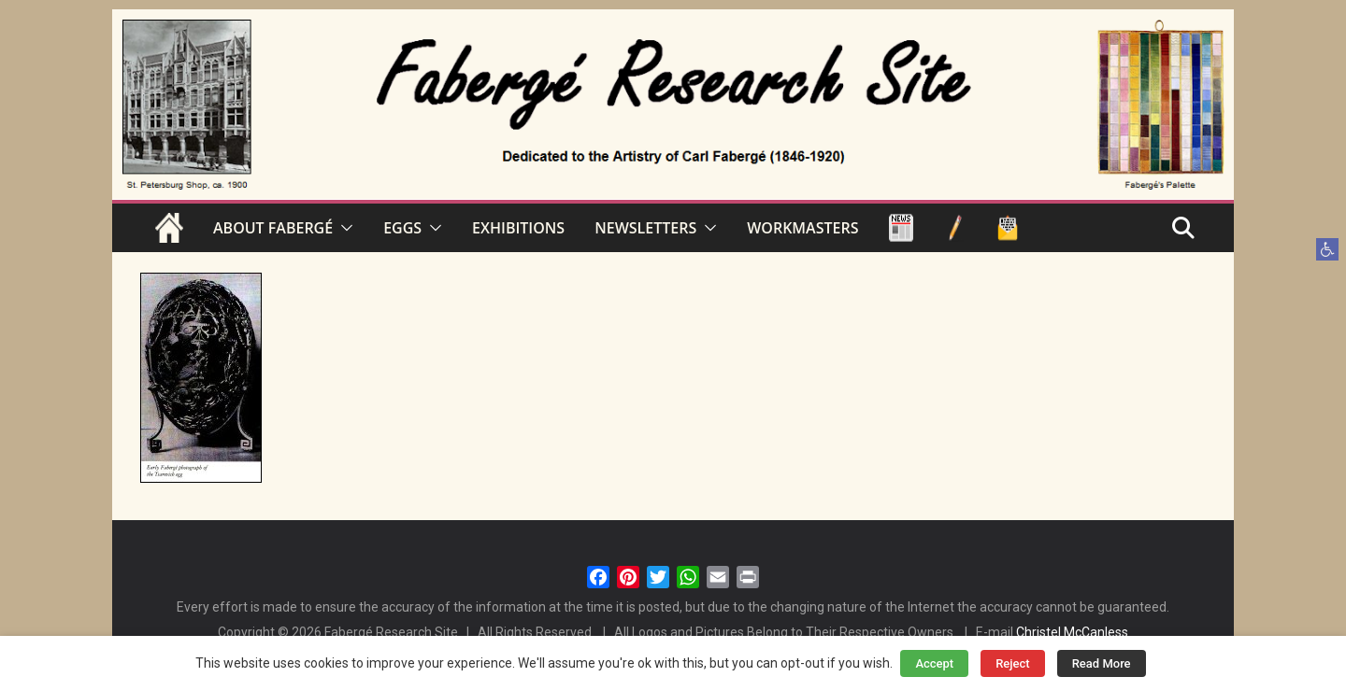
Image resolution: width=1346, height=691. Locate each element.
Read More (1101, 663)
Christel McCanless (1072, 632)
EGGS (402, 228)
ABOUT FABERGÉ (273, 228)
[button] (1327, 249)
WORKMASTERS (802, 228)
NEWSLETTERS (645, 228)
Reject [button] (1012, 663)
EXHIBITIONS (518, 228)
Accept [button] (934, 663)
